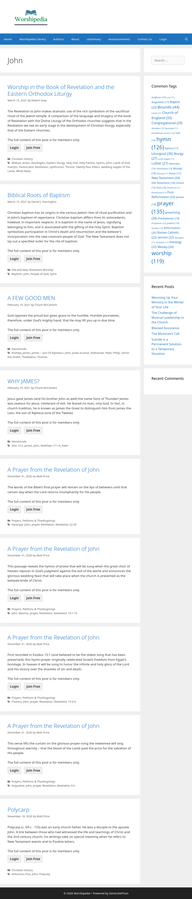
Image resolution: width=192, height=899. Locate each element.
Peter (108, 353)
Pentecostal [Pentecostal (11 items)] (159, 192)
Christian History (22, 159)
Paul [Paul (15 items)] (161, 187)
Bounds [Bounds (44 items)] (168, 107)
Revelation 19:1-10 (65, 613)
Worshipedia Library (32, 39)
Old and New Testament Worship (32, 270)
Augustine (18, 785)
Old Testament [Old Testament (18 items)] (163, 183)
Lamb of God (121, 163)
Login (163, 39)
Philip (116, 353)
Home (8, 39)
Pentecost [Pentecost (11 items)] (173, 187)
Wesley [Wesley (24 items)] (166, 247)
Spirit (53, 274)
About (75, 39)
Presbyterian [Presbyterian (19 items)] (168, 218)
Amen (26, 163)
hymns (100, 163)
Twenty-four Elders (88, 167)
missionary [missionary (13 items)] (164, 168)
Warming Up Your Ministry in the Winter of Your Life (168, 302)
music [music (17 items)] (175, 173)
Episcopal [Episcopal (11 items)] (171, 128)
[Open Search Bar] (186, 39)
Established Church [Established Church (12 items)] (163, 133)
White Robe (23, 171)
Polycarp (18, 809)
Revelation (41, 167)
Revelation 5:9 (66, 785)
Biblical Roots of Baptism (39, 195)
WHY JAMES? (23, 381)
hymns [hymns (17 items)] (171, 148)
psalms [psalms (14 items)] (173, 223)
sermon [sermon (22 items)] (166, 237)
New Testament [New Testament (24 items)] (166, 178)
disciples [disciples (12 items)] (158, 128)
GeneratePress (118, 893)
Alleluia (16, 163)
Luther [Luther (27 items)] (160, 163)
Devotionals (19, 349)
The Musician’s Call (165, 333)
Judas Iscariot (80, 353)
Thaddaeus (29, 357)
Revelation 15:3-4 (65, 701)
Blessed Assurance (165, 328)
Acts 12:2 (17, 445)
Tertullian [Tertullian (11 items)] (162, 242)
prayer (35, 524)
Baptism (17, 274)
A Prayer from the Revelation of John (53, 469)
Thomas (42, 357)
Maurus (23, 613)
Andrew (16, 353)
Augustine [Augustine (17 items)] (160, 102)
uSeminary (94, 39)
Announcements (119, 39)
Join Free (33, 148)
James (26, 353)
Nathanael (97, 353)
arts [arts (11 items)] (171, 97)
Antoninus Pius (21, 874)
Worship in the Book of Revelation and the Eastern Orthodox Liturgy (61, 90)
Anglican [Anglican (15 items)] (159, 97)
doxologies (38, 163)
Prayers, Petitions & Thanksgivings (33, 520)
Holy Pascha (87, 163)
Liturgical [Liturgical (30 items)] (162, 153)
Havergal (17, 524)
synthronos (57, 167)
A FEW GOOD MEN (31, 298)
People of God (40, 274)
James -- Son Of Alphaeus (48, 353)
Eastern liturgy (55, 163)
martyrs (12, 167)
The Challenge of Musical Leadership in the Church (168, 317)
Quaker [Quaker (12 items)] (157, 228)
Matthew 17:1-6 (50, 445)
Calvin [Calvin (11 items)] (156, 113)
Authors (58, 39)
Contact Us (145, 39)
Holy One (72, 163)
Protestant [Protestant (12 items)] (159, 223)
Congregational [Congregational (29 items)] (167, 123)
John (109, 163)
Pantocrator (26, 167)
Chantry (17, 701)
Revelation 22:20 (66, 524)
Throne (69, 167)
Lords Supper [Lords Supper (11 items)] (166, 159)
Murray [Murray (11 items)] (162, 173)
